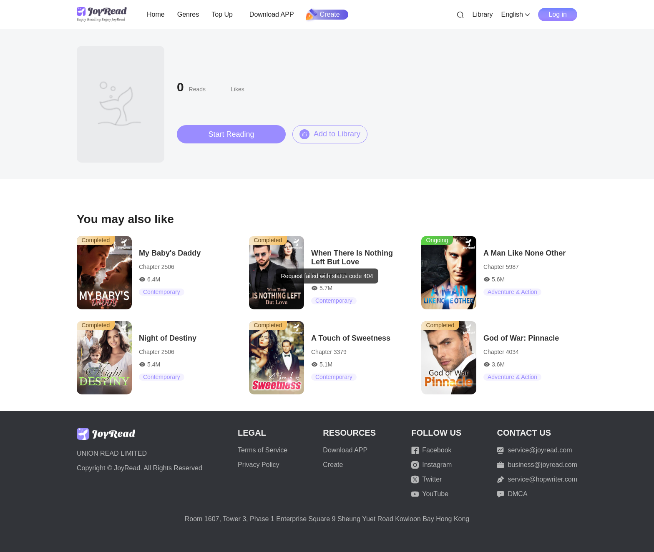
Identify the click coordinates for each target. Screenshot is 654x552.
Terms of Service (262, 450)
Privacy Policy (258, 464)
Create (323, 15)
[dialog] (327, 276)
